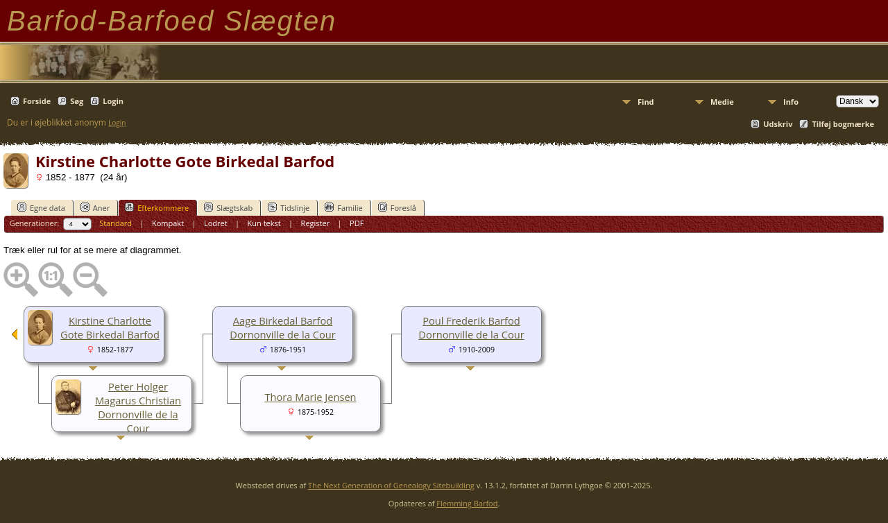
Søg (76, 101)
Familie (343, 207)
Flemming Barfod (466, 503)
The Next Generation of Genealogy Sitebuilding (391, 485)
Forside (37, 101)
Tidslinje (288, 207)
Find (646, 101)
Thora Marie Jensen (310, 397)
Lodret (216, 223)
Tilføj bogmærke (843, 124)
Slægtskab (228, 207)
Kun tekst (264, 223)
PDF (357, 223)
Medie (722, 101)
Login (113, 101)
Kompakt (168, 223)
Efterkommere (157, 207)
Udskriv (777, 124)
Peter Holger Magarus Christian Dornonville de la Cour (138, 407)
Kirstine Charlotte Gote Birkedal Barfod (110, 327)
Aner (95, 207)
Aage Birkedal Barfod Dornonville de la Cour (282, 327)
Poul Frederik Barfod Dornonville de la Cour (471, 327)
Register (315, 223)
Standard (115, 223)
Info (791, 101)
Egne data (41, 207)
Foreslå (397, 207)
